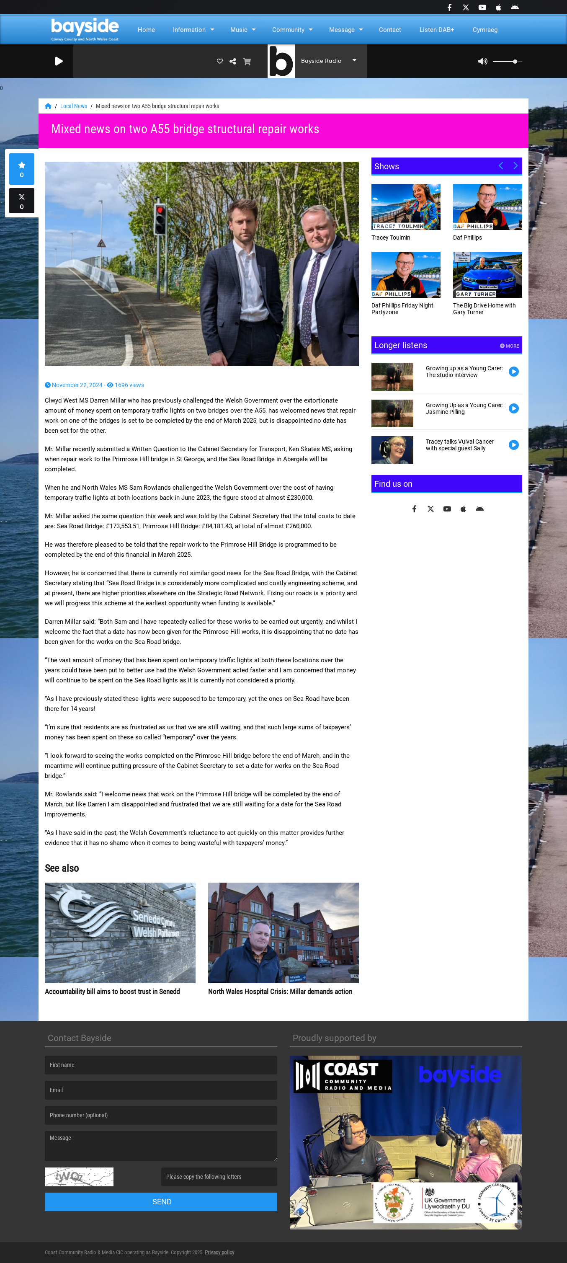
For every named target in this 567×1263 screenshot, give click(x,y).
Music (238, 30)
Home (146, 30)
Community (288, 30)
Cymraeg (485, 30)
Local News (74, 106)
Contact (390, 30)
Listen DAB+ (437, 30)
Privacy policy (219, 1252)
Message (342, 30)
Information (189, 30)
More (509, 346)
